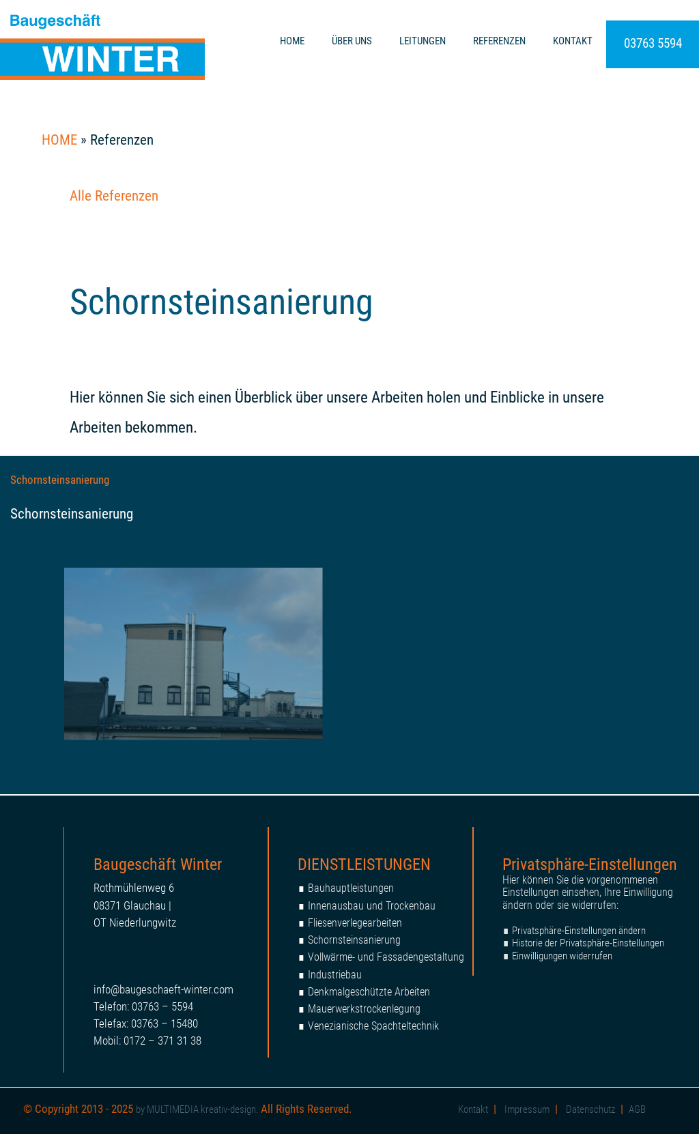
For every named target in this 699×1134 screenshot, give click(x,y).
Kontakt (473, 1109)
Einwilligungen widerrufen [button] (562, 956)
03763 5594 (653, 43)
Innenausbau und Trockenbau (372, 905)
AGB (637, 1109)
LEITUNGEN (422, 41)
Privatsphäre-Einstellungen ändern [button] (579, 931)
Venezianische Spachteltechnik (373, 1025)
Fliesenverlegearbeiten (355, 922)
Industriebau (335, 974)
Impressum (527, 1109)
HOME (292, 41)
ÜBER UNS (352, 41)
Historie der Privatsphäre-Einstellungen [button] (588, 943)
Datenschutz (590, 1109)
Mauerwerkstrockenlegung (364, 1008)
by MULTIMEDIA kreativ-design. (198, 1109)
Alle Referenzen (114, 195)
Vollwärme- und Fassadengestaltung (386, 956)
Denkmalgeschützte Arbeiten (369, 991)
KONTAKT (573, 41)
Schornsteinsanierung (59, 479)
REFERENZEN (499, 41)
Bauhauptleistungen (351, 888)
